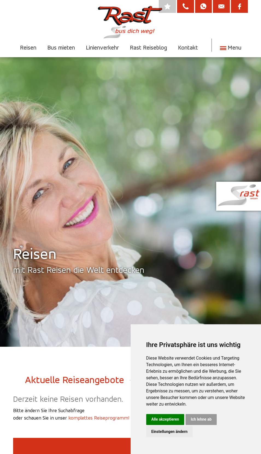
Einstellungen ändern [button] (169, 431)
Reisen (28, 47)
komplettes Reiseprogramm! (99, 418)
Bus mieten (61, 47)
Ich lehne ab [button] (201, 419)
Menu (233, 47)
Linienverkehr (102, 47)
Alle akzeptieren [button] (165, 419)
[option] (130, 188)
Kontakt (188, 47)
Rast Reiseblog (148, 47)
